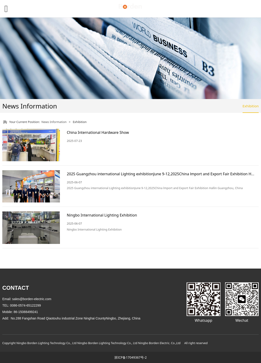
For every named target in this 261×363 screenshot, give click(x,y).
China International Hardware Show (98, 132)
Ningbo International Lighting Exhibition (102, 215)
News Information (54, 122)
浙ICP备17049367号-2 (130, 357)
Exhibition (251, 106)
